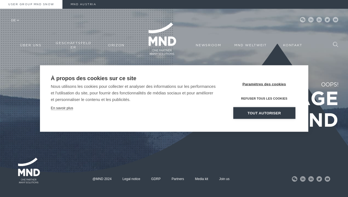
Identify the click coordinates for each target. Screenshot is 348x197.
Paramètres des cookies (264, 84)
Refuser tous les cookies (264, 98)
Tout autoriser (264, 113)
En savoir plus (62, 108)
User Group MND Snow (31, 4)
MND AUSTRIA (83, 4)
